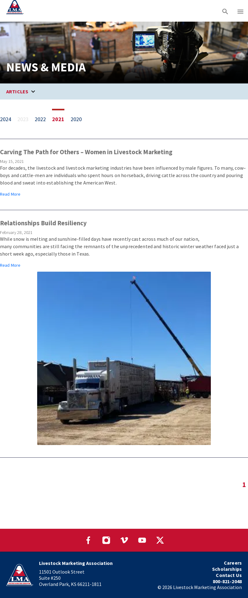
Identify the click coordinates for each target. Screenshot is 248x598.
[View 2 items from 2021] (61, 119)
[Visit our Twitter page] (160, 540)
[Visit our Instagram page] (106, 540)
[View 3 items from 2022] (43, 119)
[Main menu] (240, 11)
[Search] (225, 11)
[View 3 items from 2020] (79, 119)
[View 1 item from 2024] (8, 119)
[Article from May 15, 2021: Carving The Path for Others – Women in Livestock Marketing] (124, 173)
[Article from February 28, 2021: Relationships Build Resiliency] (124, 332)
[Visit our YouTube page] (142, 540)
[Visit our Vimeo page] (124, 540)
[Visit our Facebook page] (88, 540)
